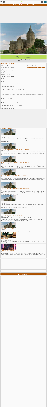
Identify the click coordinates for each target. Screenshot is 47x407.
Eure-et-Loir (6, 266)
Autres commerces (31, 67)
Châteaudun (6, 264)
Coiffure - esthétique (40, 67)
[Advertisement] (23, 14)
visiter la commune (23, 274)
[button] (23, 57)
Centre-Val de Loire (7, 268)
